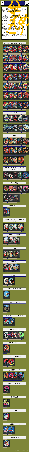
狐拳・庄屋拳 (10, 27)
